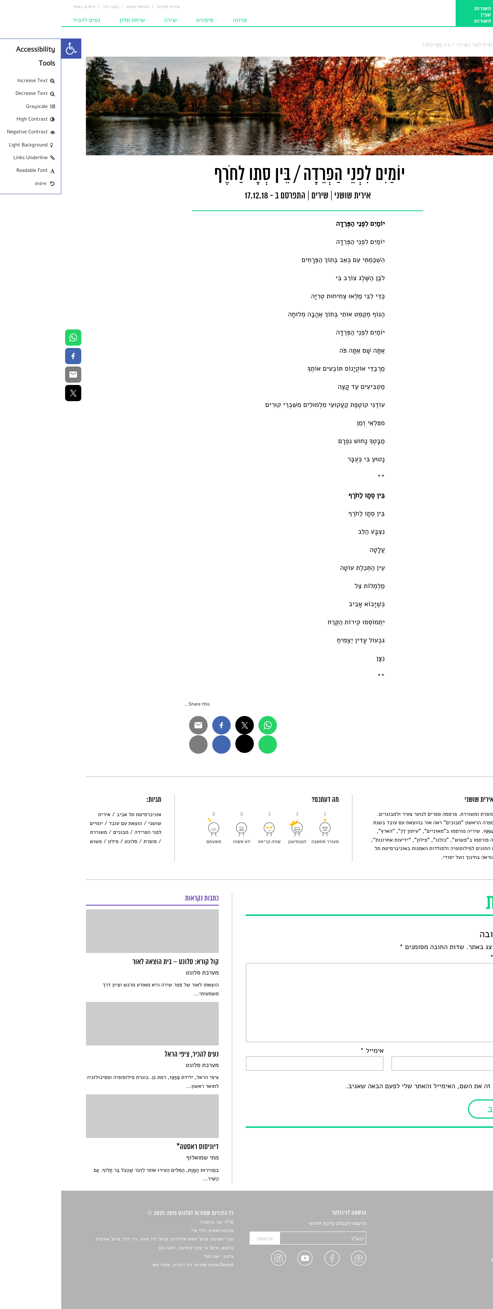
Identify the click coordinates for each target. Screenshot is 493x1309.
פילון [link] (52, 841)
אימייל (311, 1050)
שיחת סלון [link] (71, 20)
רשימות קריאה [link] (452, 1250)
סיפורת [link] (143, 20)
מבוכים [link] (59, 832)
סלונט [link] (462, 44)
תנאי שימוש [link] (455, 1287)
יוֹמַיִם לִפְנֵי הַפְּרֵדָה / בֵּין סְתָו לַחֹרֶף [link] (396, 44)
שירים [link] (444, 44)
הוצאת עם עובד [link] (64, 823)
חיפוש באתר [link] (23, 7)
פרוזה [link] (178, 20)
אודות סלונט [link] (107, 7)
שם (461, 1050)
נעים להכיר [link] (25, 20)
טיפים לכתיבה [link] (453, 1268)
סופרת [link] (89, 841)
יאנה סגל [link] (151, 1257)
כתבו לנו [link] (50, 7)
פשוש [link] (34, 841)
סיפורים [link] (460, 1223)
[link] (10, 49)
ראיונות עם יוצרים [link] (448, 1259)
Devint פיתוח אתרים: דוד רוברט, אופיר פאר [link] (131, 1265)
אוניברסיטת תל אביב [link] (77, 814)
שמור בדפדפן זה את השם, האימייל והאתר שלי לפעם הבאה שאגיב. (376, 1086)
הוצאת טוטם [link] (76, 7)
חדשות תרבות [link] (453, 1241)
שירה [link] (109, 20)
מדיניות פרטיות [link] (451, 1277)
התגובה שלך (448, 957)
